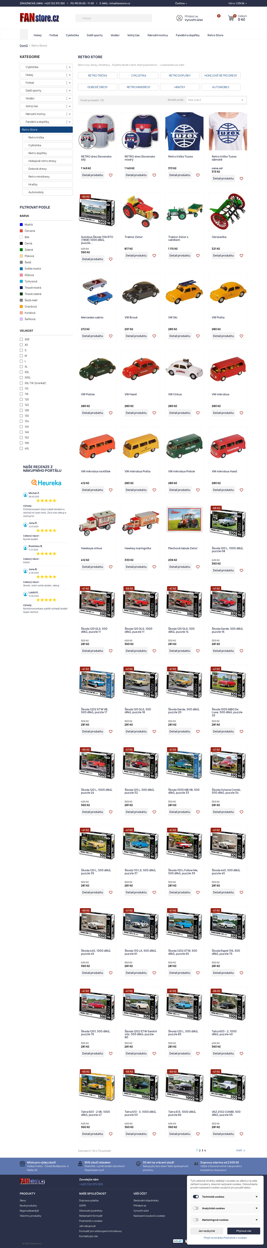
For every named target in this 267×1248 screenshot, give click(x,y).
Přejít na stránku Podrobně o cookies (225, 1237)
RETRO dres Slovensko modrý (140, 158)
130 (27, 416)
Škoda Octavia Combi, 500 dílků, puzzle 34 (226, 791)
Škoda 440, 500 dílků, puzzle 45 (226, 872)
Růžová (29, 275)
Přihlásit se (191, 16)
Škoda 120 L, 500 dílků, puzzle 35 (96, 872)
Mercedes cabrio (92, 317)
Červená (30, 231)
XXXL (28, 377)
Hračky (32, 184)
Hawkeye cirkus (91, 548)
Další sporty (95, 35)
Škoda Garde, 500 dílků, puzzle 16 (227, 630)
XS (26, 345)
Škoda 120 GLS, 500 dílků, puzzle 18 (138, 711)
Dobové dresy (37, 169)
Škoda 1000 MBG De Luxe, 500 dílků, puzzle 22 (227, 712)
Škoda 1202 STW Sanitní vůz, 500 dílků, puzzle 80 (141, 1034)
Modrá (29, 224)
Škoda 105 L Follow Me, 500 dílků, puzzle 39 (183, 872)
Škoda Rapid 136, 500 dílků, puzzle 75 (226, 952)
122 (27, 405)
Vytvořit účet (194, 20)
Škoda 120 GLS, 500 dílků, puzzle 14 (181, 630)
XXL (27, 372)
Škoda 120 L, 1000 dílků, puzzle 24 (97, 791)
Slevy (23, 1200)
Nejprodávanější (29, 1210)
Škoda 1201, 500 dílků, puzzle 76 (95, 1033)
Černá (28, 243)
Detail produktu (92, 175)
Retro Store (215, 35)
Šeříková (30, 319)
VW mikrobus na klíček (96, 471)
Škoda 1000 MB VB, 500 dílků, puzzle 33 (184, 791)
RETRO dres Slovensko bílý (96, 158)
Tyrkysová (31, 281)
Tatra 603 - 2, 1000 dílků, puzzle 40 (224, 1033)
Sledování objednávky (146, 1200)
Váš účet (140, 1193)
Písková (29, 256)
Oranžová (31, 306)
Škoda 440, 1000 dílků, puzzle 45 (96, 952)
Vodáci (115, 35)
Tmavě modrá (33, 288)
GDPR (82, 1205)
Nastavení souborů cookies (149, 1215)
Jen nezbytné (207, 1231)
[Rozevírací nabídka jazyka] (181, 3)
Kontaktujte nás (88, 1236)
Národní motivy (158, 35)
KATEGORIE (30, 56)
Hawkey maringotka (138, 548)
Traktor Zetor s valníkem (178, 239)
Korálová (30, 313)
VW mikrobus (220, 394)
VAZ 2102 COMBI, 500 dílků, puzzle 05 (226, 1113)
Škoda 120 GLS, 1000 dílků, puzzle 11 (138, 630)
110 (26, 388)
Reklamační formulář (91, 1215)
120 (27, 399)
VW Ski (172, 317)
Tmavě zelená (33, 294)
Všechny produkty (30, 1215)
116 (26, 394)
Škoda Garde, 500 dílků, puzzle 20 (184, 711)
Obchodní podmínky (90, 1210)
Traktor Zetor (134, 237)
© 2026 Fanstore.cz (32, 1243)
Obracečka (219, 237)
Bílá (27, 237)
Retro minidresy (39, 176)
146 (27, 432)
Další (241, 1150)
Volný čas (133, 35)
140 (27, 426)
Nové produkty (28, 1205)
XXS (27, 339)
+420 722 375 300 (54, 3)
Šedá (28, 262)
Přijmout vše (243, 1231)
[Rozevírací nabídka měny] (241, 3)
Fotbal (54, 35)
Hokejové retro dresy (42, 161)
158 (27, 443)
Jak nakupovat (87, 1226)
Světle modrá (33, 268)
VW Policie (88, 394)
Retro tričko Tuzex (180, 156)
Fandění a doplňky (188, 35)
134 (27, 421)
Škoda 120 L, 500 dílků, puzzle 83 (183, 1033)
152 (27, 437)
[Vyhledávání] (113, 18)
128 (27, 410)
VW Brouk (131, 317)
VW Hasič (131, 394)
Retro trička (36, 137)
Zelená (29, 250)
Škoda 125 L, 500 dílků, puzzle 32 (140, 791)
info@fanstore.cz (119, 3)
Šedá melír (31, 300)
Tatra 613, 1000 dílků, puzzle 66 (182, 1113)
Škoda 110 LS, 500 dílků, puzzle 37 (140, 872)
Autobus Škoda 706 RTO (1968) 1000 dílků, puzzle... (97, 240)
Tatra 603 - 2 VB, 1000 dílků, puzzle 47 (95, 1113)
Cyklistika (72, 35)
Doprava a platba (89, 1200)
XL (26, 366)
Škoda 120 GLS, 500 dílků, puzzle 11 (94, 630)
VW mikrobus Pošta (137, 471)
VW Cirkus (175, 394)
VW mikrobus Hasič (224, 471)
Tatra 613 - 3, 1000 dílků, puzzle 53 (140, 1113)
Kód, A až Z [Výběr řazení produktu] (216, 100)
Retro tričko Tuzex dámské (224, 158)
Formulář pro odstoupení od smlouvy (100, 1231)
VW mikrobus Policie (181, 471)
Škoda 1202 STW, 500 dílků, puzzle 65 (182, 952)
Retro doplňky (37, 153)
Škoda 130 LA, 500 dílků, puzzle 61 (141, 952)
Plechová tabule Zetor (183, 548)
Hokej (38, 35)
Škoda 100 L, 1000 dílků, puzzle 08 (228, 550)
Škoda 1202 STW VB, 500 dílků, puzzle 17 (94, 711)
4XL (27, 448)
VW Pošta (218, 317)
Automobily (36, 192)
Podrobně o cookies (91, 1220)
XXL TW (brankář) (35, 383)
